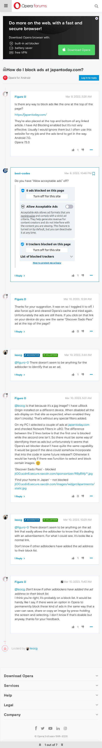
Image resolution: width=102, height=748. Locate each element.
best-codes (22, 161)
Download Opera (79, 37)
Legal (8, 693)
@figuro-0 (22, 350)
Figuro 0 (20, 84)
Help (8, 683)
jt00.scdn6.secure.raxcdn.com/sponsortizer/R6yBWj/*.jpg (54, 461)
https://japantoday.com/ (31, 102)
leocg (18, 342)
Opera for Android (19, 65)
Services (11, 673)
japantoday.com (78, 412)
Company (12, 702)
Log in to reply (89, 65)
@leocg (20, 393)
